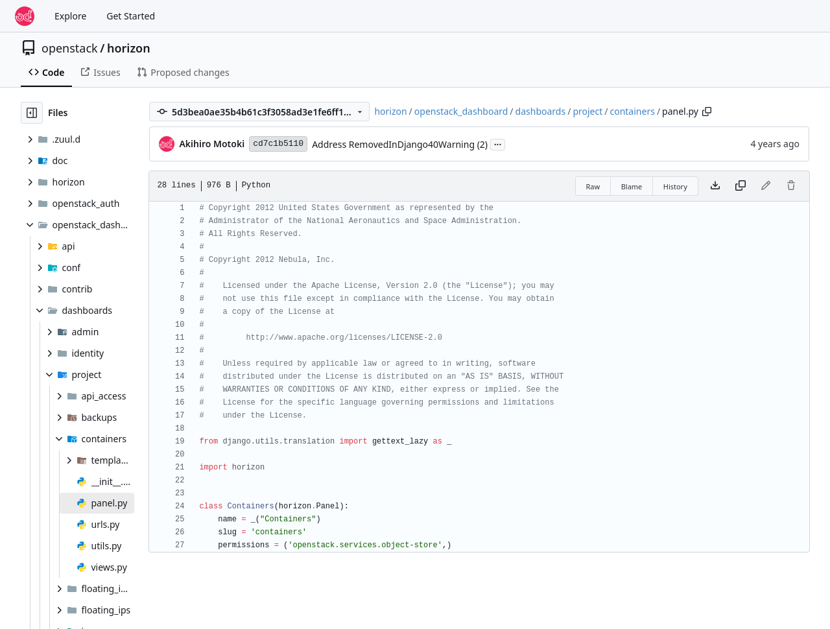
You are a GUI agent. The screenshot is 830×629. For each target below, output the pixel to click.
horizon (128, 48)
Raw (593, 186)
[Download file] (715, 186)
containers (632, 111)
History (675, 186)
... (498, 143)
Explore (70, 16)
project (587, 111)
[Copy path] (706, 111)
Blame (632, 186)
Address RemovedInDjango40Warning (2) (400, 144)
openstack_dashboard (461, 111)
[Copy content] (740, 186)
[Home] (24, 16)
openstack (70, 48)
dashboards (541, 111)
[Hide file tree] (32, 113)
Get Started (130, 16)
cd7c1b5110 (278, 143)
